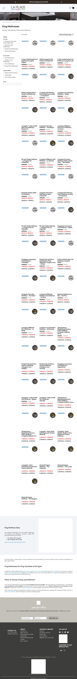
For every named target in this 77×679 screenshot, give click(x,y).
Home (3, 22)
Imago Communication (42, 678)
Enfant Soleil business (26, 637)
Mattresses (8, 22)
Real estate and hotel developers (26, 635)
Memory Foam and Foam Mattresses (9, 42)
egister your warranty (47, 637)
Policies (42, 631)
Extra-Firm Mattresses (10, 66)
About (22, 629)
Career (22, 639)
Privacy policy (44, 674)
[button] (15, 2)
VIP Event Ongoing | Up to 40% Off (38, 2)
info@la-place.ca (13, 634)
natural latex (41, 571)
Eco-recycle (24, 641)
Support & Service (46, 629)
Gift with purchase (9, 77)
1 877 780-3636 (12, 632)
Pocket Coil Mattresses (10, 49)
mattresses (17, 572)
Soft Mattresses (8, 58)
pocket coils (33, 571)
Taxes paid (7, 75)
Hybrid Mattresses (9, 51)
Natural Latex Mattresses (8, 45)
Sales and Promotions (10, 73)
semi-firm (11, 572)
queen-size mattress (10, 591)
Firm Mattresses (8, 64)
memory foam (26, 571)
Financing (43, 634)
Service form (43, 636)
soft (6, 572)
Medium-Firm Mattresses (8, 60)
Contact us (12, 630)
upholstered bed (26, 587)
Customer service (45, 632)
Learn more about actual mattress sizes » (15, 542)
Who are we (24, 632)
